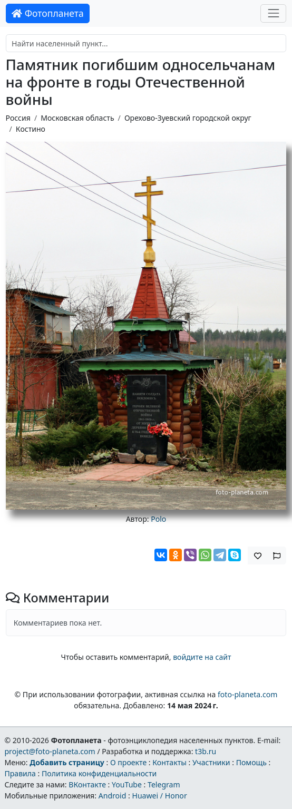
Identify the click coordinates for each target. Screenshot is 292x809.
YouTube (127, 784)
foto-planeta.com (248, 694)
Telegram (164, 784)
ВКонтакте (87, 784)
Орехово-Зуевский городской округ (187, 118)
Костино (30, 129)
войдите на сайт (202, 657)
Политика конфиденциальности (99, 773)
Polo (158, 519)
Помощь (251, 762)
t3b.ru (205, 751)
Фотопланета (48, 13)
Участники (211, 762)
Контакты (169, 762)
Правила (19, 773)
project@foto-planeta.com (49, 751)
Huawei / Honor (159, 796)
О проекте (128, 762)
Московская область (77, 118)
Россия (18, 118)
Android (112, 796)
